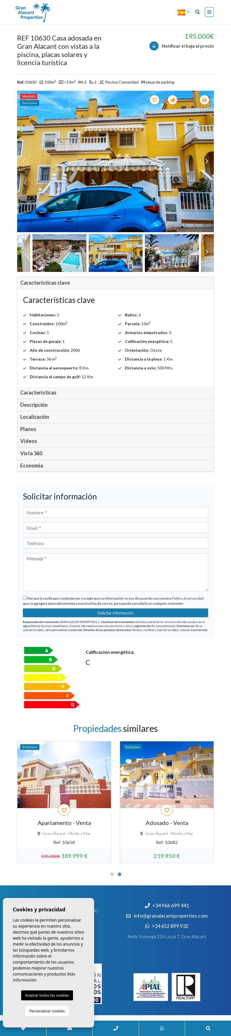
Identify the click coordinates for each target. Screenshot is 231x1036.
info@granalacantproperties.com (171, 916)
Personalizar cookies (47, 1010)
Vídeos (28, 441)
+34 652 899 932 (167, 926)
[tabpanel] (167, 802)
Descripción (34, 405)
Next (207, 161)
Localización (34, 417)
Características (38, 392)
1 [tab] (112, 874)
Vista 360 (31, 453)
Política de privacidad (188, 598)
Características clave (45, 283)
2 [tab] (119, 874)
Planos (28, 429)
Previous (24, 161)
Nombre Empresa (44, 12)
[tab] (115, 283)
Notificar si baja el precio (181, 45)
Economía (31, 465)
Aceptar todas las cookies (47, 995)
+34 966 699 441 (167, 905)
